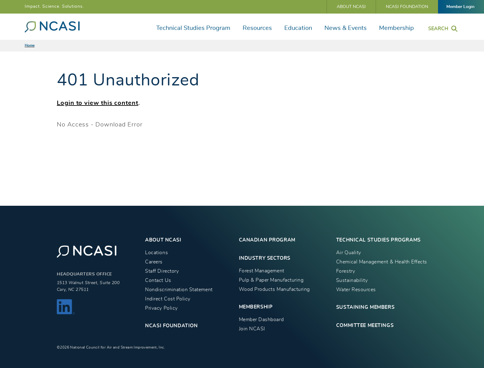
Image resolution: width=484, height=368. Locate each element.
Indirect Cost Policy (167, 298)
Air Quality (348, 252)
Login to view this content (97, 103)
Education (298, 28)
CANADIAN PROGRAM (267, 240)
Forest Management (261, 270)
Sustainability (352, 280)
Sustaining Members (365, 307)
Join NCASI (252, 328)
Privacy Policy (161, 308)
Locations (156, 252)
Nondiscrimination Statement (178, 289)
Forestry (345, 271)
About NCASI (351, 7)
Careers (154, 261)
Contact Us (158, 280)
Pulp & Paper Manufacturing (271, 280)
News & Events (345, 28)
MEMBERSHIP (256, 306)
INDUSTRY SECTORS (264, 258)
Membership (396, 28)
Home (30, 45)
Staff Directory (162, 271)
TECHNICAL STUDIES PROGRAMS (378, 240)
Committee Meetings (365, 325)
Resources (257, 28)
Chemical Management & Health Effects (381, 261)
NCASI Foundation (407, 7)
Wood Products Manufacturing (274, 289)
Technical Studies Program (193, 28)
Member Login (460, 7)
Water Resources (356, 289)
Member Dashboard (261, 319)
